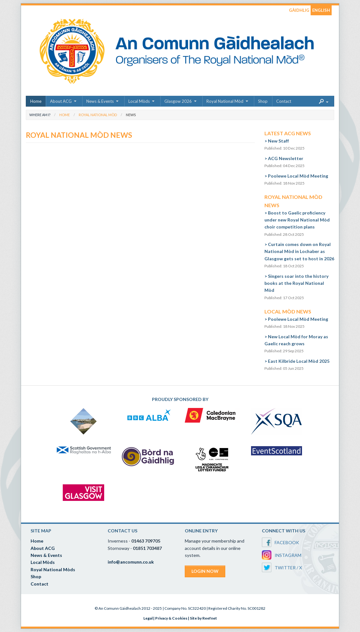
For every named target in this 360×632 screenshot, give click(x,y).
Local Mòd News (287, 311)
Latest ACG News (287, 133)
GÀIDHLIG (299, 10)
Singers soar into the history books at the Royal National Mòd (296, 283)
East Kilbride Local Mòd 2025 (298, 361)
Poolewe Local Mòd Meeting (298, 176)
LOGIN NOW (205, 571)
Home (35, 101)
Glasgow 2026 (178, 101)
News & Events (100, 101)
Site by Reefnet (203, 618)
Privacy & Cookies (171, 618)
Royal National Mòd (224, 101)
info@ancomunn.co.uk (131, 562)
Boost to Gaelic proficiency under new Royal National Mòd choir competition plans (297, 220)
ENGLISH (321, 10)
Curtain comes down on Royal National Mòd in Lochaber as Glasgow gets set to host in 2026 (299, 251)
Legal (148, 618)
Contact (283, 101)
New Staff (278, 141)
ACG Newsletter (285, 158)
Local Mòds (139, 101)
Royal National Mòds (53, 569)
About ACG (61, 101)
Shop (263, 101)
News (131, 115)
